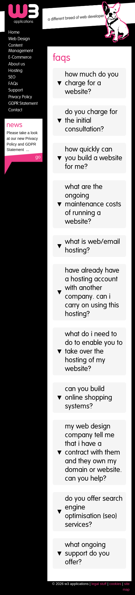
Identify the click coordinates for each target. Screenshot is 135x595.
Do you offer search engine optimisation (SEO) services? (89, 511)
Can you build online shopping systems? (84, 398)
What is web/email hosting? (88, 246)
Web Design (19, 39)
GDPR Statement (23, 103)
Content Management (20, 48)
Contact (15, 110)
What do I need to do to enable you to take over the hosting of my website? (89, 351)
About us (16, 64)
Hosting (15, 70)
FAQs (13, 83)
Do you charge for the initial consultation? (87, 121)
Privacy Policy (20, 97)
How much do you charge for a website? (87, 83)
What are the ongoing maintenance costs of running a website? (88, 204)
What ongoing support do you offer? (83, 553)
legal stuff (98, 584)
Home (13, 32)
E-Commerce (19, 57)
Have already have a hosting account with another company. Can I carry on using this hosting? (88, 292)
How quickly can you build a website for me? (89, 158)
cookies (115, 584)
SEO (11, 77)
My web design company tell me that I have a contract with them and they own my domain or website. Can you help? (89, 452)
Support (15, 90)
